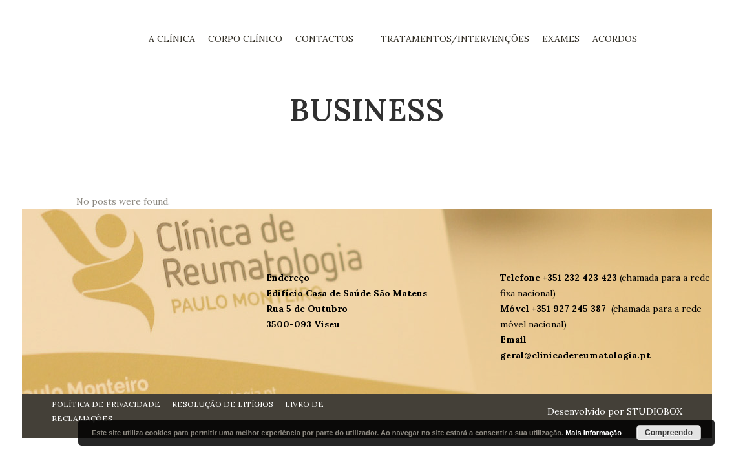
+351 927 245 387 (570, 309)
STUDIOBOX (654, 411)
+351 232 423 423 (581, 278)
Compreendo (669, 432)
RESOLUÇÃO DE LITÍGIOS (222, 404)
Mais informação (593, 433)
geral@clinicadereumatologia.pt (575, 355)
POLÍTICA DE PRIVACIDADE (106, 404)
